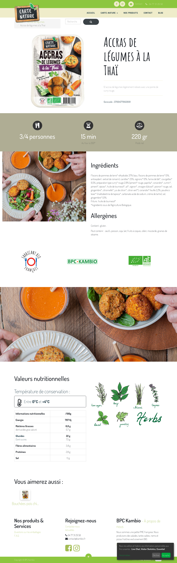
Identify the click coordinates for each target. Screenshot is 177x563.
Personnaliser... (125, 555)
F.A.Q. (16, 535)
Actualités (69, 530)
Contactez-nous (72, 526)
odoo (158, 559)
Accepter (166, 555)
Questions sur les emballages (27, 532)
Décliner (156, 555)
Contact (135, 3)
